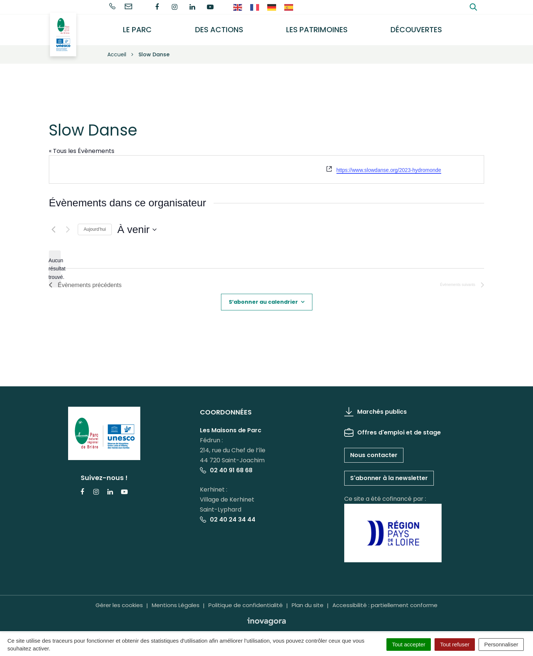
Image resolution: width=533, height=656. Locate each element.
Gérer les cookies (119, 600)
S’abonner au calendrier (263, 296)
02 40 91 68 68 (226, 464)
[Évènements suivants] (67, 224)
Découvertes (418, 27)
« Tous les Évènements (81, 145)
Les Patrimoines (320, 27)
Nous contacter (374, 449)
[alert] (55, 263)
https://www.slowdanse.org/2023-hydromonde (388, 165)
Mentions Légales (176, 600)
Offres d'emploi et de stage (392, 427)
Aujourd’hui (95, 224)
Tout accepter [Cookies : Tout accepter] (408, 644)
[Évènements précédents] (53, 224)
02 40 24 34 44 (227, 514)
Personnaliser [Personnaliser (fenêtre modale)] (501, 644)
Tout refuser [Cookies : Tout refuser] (454, 644)
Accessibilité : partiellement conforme (385, 600)
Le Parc (145, 27)
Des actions (225, 27)
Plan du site (308, 600)
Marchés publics (375, 406)
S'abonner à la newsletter (389, 472)
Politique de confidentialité (245, 600)
